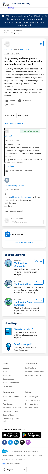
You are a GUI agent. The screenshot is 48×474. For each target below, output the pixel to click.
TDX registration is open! (17, 16)
